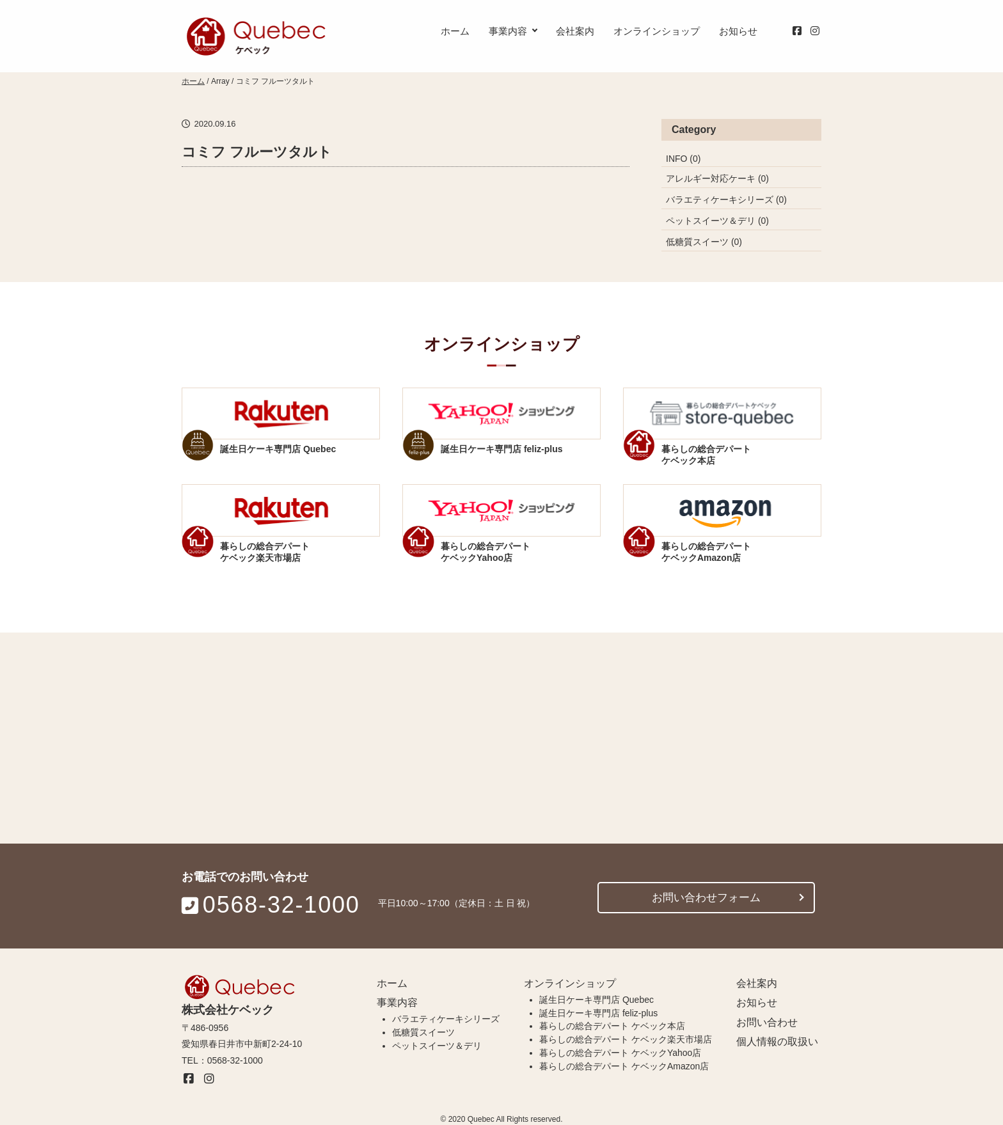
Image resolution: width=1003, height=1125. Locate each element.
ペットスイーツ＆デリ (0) (717, 221)
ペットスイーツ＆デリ (437, 1047)
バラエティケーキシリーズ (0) (726, 199)
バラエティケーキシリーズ (446, 1020)
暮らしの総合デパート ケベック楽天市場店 (625, 1040)
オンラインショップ (656, 31)
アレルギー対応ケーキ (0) (717, 178)
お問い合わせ (767, 1023)
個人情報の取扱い (777, 1042)
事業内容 (508, 31)
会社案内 (575, 31)
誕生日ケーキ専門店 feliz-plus (598, 1014)
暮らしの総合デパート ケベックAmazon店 (624, 1067)
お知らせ (738, 31)
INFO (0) (683, 158)
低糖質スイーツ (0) (704, 242)
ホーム (455, 31)
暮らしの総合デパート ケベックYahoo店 (620, 1054)
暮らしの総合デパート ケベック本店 (612, 1027)
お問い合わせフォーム (706, 896)
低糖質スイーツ (423, 1033)
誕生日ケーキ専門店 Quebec (596, 1000)
